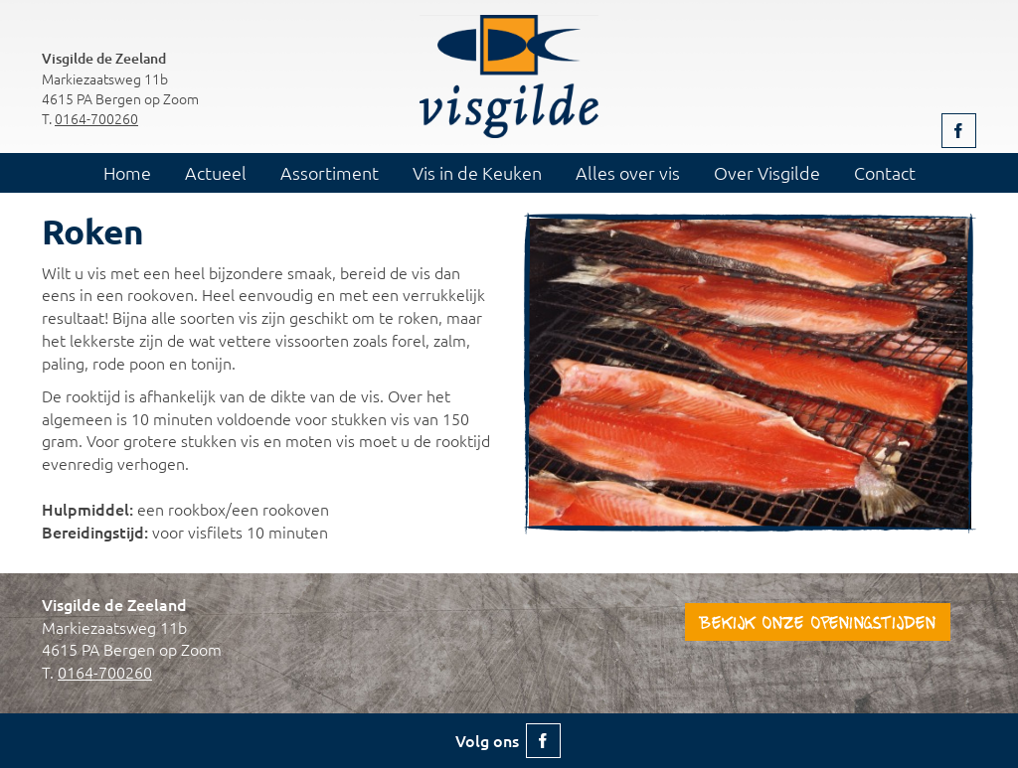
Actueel (216, 172)
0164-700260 (96, 118)
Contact (885, 172)
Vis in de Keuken (477, 172)
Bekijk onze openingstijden (817, 625)
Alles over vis (628, 172)
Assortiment (329, 172)
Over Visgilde (767, 172)
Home (127, 172)
